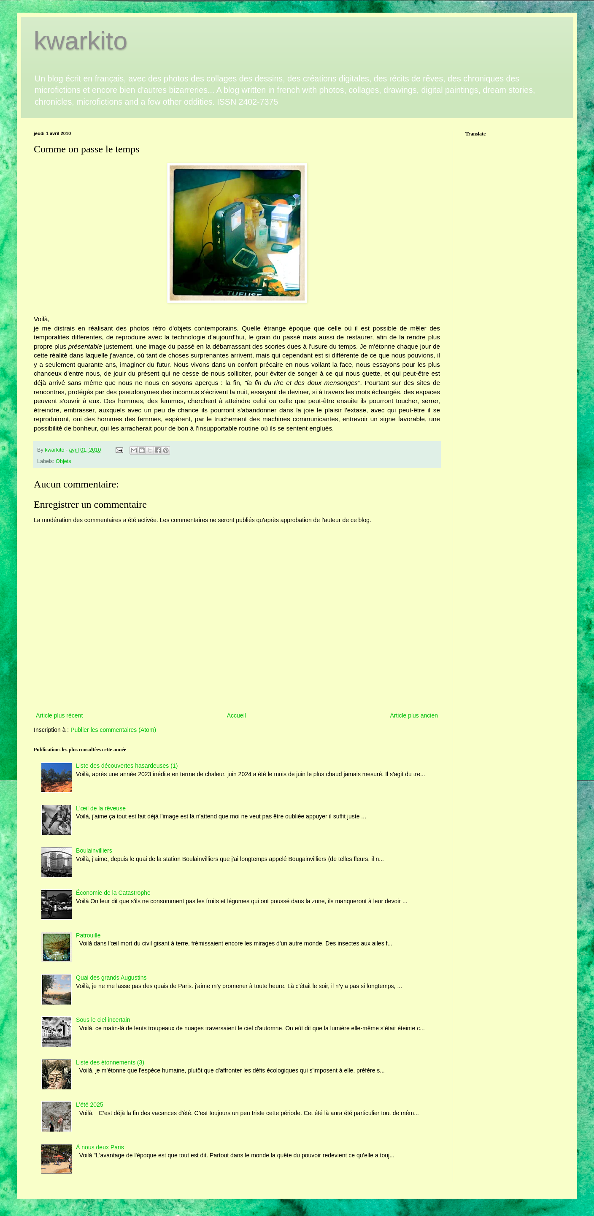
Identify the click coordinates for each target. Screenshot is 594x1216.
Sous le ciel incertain (103, 1019)
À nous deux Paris (100, 1147)
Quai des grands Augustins (111, 977)
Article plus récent (59, 715)
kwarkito (80, 41)
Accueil (236, 715)
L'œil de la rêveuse (101, 808)
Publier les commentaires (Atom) (113, 729)
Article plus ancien (414, 715)
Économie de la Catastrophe (113, 892)
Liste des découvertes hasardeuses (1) (127, 765)
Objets (63, 461)
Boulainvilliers (94, 850)
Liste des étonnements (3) (110, 1062)
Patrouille (88, 935)
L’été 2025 (89, 1104)
